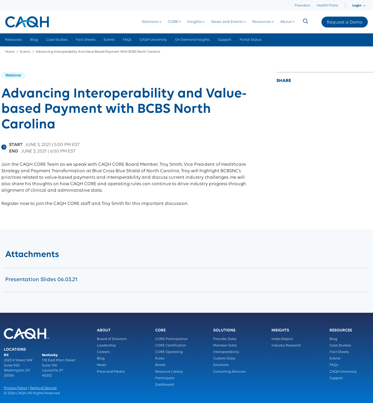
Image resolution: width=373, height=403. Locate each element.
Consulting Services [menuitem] (229, 372)
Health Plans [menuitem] (327, 6)
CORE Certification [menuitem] (170, 346)
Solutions (150, 22)
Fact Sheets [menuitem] (85, 40)
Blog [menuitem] (34, 40)
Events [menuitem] (109, 40)
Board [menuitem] (160, 365)
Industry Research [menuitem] (286, 346)
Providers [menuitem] (302, 6)
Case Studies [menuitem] (57, 40)
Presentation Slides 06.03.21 (41, 280)
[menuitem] (345, 6)
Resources (261, 22)
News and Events (227, 22)
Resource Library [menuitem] (169, 372)
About (286, 22)
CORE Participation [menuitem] (171, 339)
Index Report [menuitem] (282, 339)
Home (10, 51)
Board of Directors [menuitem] (112, 339)
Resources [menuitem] (13, 40)
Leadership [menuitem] (106, 346)
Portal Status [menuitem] (250, 40)
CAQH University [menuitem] (153, 40)
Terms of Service (43, 388)
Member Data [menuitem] (225, 346)
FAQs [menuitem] (127, 40)
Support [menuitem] (224, 40)
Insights (194, 22)
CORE (173, 22)
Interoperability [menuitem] (226, 352)
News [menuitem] (101, 365)
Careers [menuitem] (103, 352)
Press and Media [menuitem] (111, 372)
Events (25, 51)
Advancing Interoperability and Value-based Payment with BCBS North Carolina (98, 51)
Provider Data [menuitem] (224, 339)
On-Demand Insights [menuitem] (192, 40)
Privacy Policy (15, 388)
